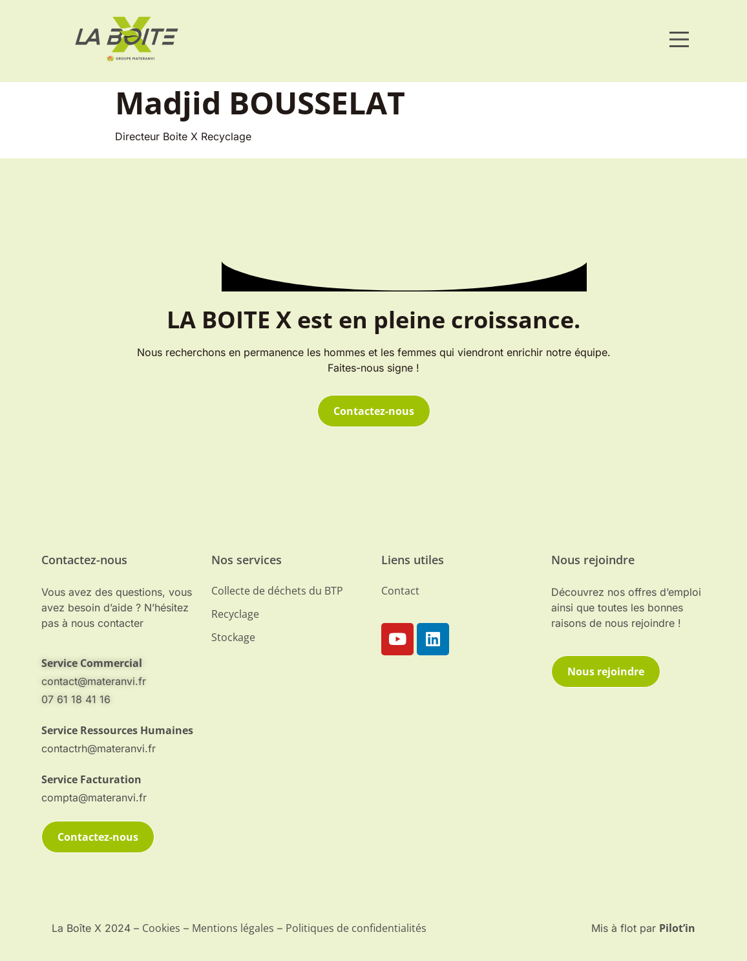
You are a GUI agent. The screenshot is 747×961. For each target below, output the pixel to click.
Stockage (233, 637)
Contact (400, 590)
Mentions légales (233, 928)
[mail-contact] (118, 663)
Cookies (161, 928)
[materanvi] (126, 39)
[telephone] (118, 730)
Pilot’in (677, 928)
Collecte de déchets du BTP (277, 590)
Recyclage (235, 613)
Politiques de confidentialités (356, 928)
